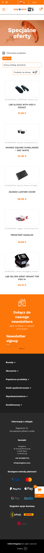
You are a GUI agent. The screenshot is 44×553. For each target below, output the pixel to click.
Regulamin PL (22, 428)
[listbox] (23, 2)
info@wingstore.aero (22, 463)
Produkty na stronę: (22, 72)
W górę (22, 548)
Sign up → (22, 348)
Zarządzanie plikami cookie (22, 431)
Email (8, 344)
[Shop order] (22, 65)
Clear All (7, 58)
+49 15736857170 (22, 458)
